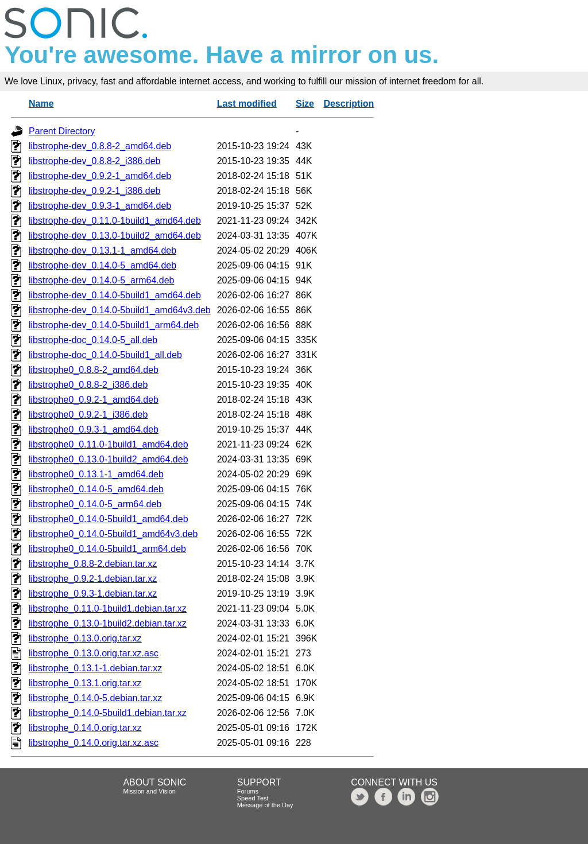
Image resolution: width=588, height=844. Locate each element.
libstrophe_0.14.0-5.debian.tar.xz (95, 698)
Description (348, 103)
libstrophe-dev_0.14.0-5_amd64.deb (102, 265)
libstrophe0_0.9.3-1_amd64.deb (93, 429)
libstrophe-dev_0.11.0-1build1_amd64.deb (115, 220)
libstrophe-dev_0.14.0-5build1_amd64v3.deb (120, 310)
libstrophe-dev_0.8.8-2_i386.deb (95, 161)
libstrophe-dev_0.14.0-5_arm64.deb (102, 280)
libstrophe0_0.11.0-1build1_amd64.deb (108, 444)
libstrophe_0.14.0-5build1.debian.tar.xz (108, 713)
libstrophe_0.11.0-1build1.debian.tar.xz (108, 608)
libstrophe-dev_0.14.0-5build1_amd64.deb (115, 295)
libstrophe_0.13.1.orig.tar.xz (85, 683)
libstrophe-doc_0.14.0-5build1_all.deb (105, 355)
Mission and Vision (149, 791)
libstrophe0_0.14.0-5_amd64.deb (96, 489)
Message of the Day (265, 805)
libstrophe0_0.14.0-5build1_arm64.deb (107, 549)
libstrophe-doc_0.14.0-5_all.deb (93, 340)
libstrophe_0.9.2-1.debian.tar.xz (93, 579)
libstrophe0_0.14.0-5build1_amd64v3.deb (113, 534)
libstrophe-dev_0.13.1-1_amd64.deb (102, 250)
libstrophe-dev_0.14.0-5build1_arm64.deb (114, 325)
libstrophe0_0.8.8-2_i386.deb (88, 385)
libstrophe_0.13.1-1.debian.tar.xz (95, 668)
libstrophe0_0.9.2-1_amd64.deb (93, 400)
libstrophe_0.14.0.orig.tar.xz (85, 728)
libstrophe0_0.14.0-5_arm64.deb (95, 504)
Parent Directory (62, 131)
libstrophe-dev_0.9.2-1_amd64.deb (100, 176)
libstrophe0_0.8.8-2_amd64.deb (93, 370)
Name (41, 103)
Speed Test (253, 798)
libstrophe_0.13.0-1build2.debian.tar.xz (108, 623)
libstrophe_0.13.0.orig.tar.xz (85, 638)
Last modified (247, 103)
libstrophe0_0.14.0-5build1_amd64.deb (108, 519)
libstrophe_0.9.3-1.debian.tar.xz (93, 593)
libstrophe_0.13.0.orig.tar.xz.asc (93, 653)
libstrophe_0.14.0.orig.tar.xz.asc (93, 743)
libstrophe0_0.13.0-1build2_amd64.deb (108, 459)
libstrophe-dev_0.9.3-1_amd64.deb (100, 206)
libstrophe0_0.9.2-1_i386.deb (88, 414)
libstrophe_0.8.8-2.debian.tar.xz (93, 564)
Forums (247, 791)
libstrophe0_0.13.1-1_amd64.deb (96, 474)
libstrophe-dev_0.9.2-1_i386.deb (95, 191)
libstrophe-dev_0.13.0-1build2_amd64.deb (115, 235)
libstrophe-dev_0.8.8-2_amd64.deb (100, 146)
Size (305, 103)
